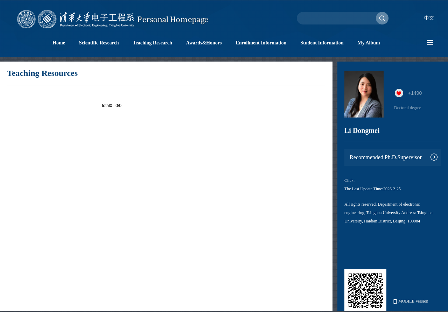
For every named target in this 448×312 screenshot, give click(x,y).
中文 (429, 18)
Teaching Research (152, 42)
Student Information (321, 42)
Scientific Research (99, 42)
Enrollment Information (261, 42)
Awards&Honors (204, 42)
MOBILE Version (410, 301)
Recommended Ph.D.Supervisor (386, 157)
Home (58, 42)
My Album (369, 42)
